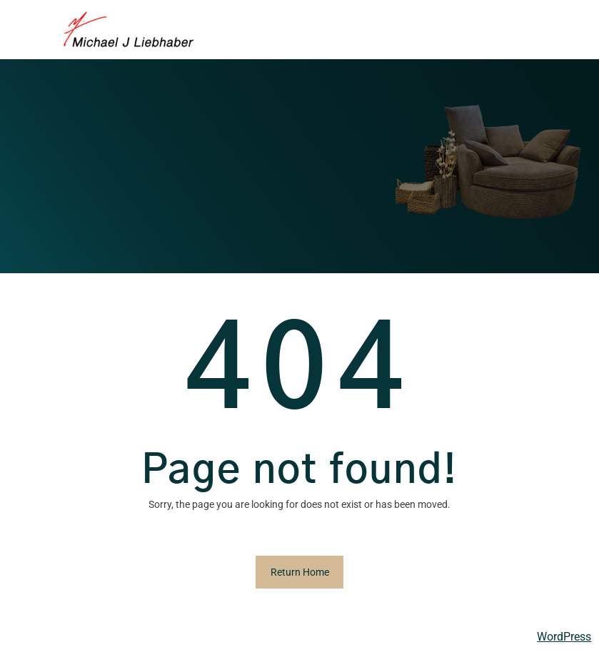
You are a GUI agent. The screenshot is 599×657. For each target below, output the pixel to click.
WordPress (564, 636)
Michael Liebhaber (58, 637)
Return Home (300, 572)
